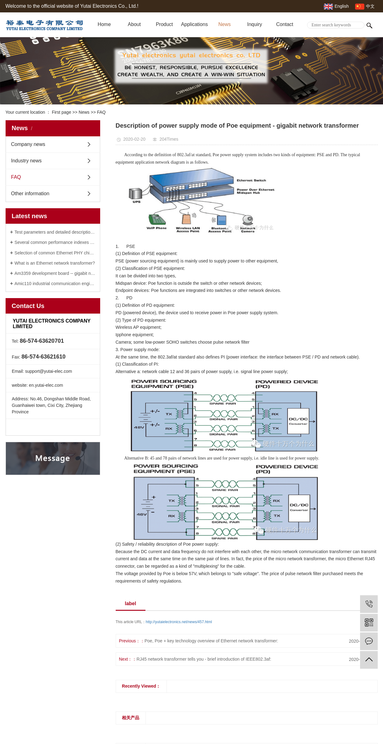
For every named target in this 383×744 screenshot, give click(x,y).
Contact (284, 24)
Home (104, 24)
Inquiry (254, 24)
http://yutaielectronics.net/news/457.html (179, 622)
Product (164, 24)
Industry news (26, 160)
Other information (30, 193)
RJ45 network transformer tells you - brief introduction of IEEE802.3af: (203, 659)
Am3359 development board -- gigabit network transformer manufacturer (55, 273)
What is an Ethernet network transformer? (55, 263)
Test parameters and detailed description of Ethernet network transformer (55, 232)
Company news (28, 144)
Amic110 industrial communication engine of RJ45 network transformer (55, 283)
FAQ (101, 112)
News (224, 24)
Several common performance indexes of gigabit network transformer (55, 242)
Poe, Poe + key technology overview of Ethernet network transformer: (211, 640)
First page (61, 112)
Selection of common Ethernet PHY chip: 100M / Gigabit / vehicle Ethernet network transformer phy (55, 252)
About (134, 24)
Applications (194, 24)
